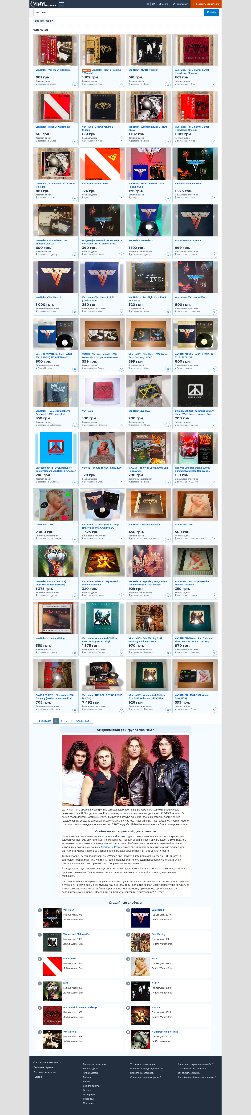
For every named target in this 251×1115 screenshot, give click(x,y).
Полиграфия (89, 1094)
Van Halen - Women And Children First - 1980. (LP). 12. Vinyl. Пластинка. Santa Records (99, 641)
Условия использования (142, 1064)
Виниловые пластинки (94, 1064)
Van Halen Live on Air (140, 411)
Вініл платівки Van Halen (188, 183)
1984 (154, 958)
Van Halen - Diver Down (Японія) (53, 127)
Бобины (87, 1077)
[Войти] (163, 4)
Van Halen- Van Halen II (141, 240)
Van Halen (87, 411)
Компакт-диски (90, 1068)
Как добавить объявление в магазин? (197, 1077)
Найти (211, 12)
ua (153, 4)
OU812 (155, 983)
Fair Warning (158, 934)
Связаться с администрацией (145, 1077)
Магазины (88, 1103)
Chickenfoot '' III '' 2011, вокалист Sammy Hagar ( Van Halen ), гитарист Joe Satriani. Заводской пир (56, 470)
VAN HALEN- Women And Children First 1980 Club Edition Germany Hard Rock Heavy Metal (193, 641)
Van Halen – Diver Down (95, 183)
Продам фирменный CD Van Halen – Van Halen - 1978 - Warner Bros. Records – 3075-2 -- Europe (102, 243)
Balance (156, 1007)
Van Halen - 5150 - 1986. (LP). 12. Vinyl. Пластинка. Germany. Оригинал (53, 584)
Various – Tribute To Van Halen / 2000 (101, 467)
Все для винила (91, 1086)
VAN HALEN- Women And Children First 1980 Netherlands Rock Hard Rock (147, 698)
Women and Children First (77, 934)
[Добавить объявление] (206, 4)
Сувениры (88, 1099)
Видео (86, 1081)
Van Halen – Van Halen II (188, 240)
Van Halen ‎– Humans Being (50, 638)
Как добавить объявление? (192, 1068)
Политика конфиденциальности (146, 1068)
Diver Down (69, 958)
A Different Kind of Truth (165, 1031)
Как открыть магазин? (189, 1073)
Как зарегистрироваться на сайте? (195, 1064)
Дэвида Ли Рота (110, 847)
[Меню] (61, 4)
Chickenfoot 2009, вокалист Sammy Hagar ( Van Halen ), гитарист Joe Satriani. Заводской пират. (194, 414)
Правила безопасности (142, 1073)
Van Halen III (70, 1031)
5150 (65, 983)
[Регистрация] (180, 4)
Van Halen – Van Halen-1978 (190, 297)
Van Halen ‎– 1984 (184, 524)
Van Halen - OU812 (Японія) (143, 70)
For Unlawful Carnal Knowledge (80, 1007)
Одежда (87, 1090)
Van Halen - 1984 (44, 524)
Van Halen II (158, 910)
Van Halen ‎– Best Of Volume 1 (144, 524)
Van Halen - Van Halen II (48, 297)
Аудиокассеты (90, 1073)
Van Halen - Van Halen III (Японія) (53, 70)
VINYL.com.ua (54, 1062)
